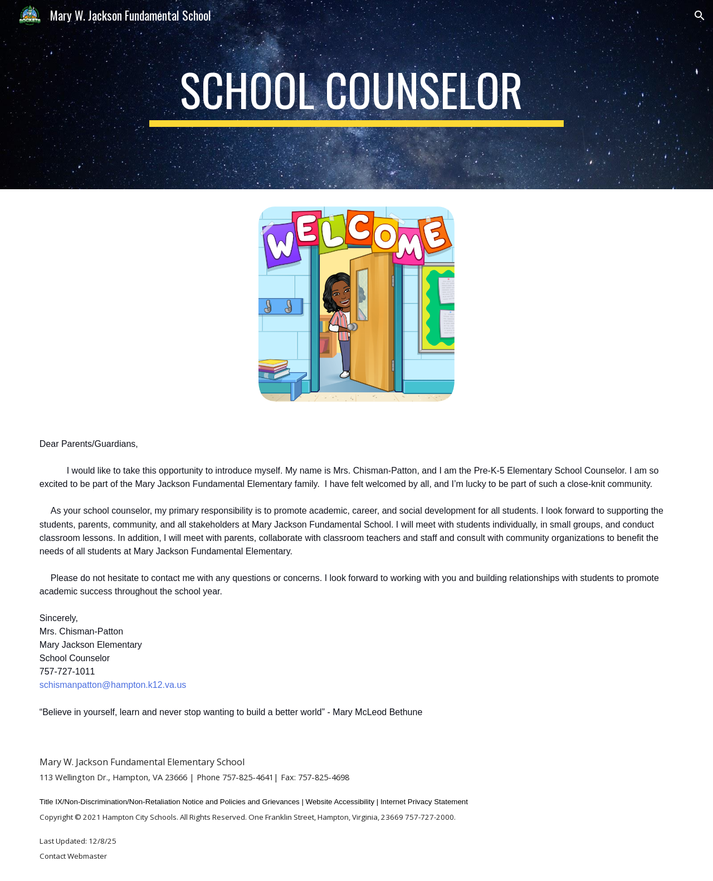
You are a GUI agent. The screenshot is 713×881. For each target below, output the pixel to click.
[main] (356, 94)
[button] (699, 15)
